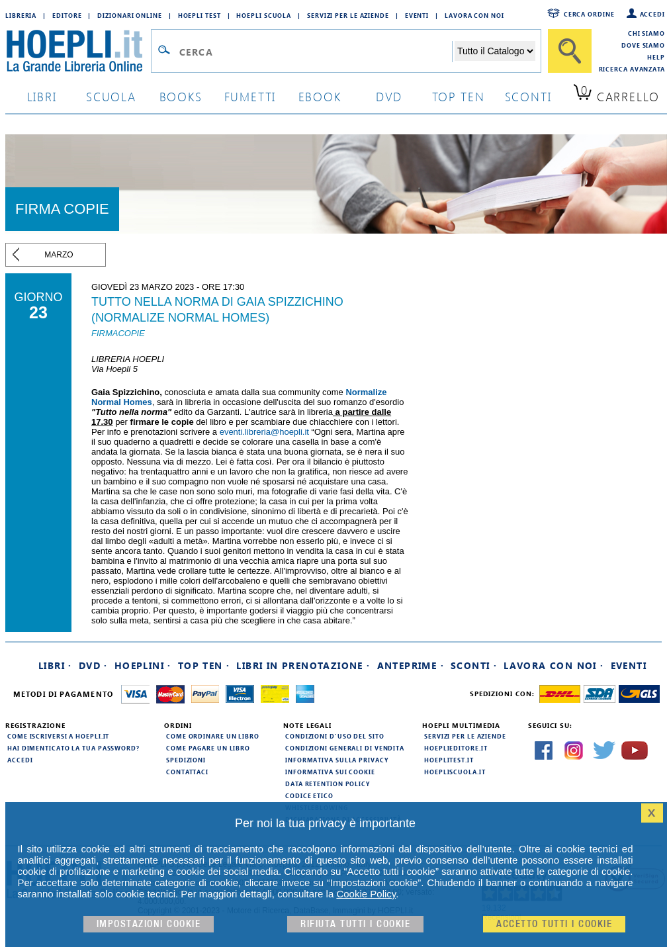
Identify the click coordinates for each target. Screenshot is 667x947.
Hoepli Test (199, 15)
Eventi (417, 15)
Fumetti (250, 96)
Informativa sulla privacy (336, 760)
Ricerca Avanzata (632, 69)
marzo (58, 254)
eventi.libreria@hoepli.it (264, 432)
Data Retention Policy (327, 784)
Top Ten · (204, 665)
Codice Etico (309, 795)
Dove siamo (643, 45)
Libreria (20, 15)
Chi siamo (646, 33)
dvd (389, 96)
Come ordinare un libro (212, 736)
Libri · (55, 665)
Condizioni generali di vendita (344, 748)
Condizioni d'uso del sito (334, 736)
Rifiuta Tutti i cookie (355, 924)
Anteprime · (410, 665)
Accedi (652, 14)
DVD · (93, 665)
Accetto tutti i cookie (554, 924)
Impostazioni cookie (149, 924)
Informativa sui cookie (330, 772)
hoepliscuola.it (455, 772)
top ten (458, 96)
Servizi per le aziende (348, 15)
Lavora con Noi (474, 15)
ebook (319, 96)
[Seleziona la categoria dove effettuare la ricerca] (495, 51)
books (180, 96)
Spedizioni (186, 760)
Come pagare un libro (208, 748)
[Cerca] (570, 51)
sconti (528, 96)
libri (42, 96)
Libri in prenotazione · (303, 665)
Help (656, 57)
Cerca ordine (589, 14)
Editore (66, 15)
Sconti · (474, 665)
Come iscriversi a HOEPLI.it (58, 736)
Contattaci (187, 772)
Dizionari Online (129, 15)
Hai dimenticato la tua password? (73, 748)
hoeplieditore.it (455, 748)
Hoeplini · (142, 665)
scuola (111, 96)
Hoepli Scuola (263, 15)
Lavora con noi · (553, 665)
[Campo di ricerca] (315, 51)
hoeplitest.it (449, 760)
